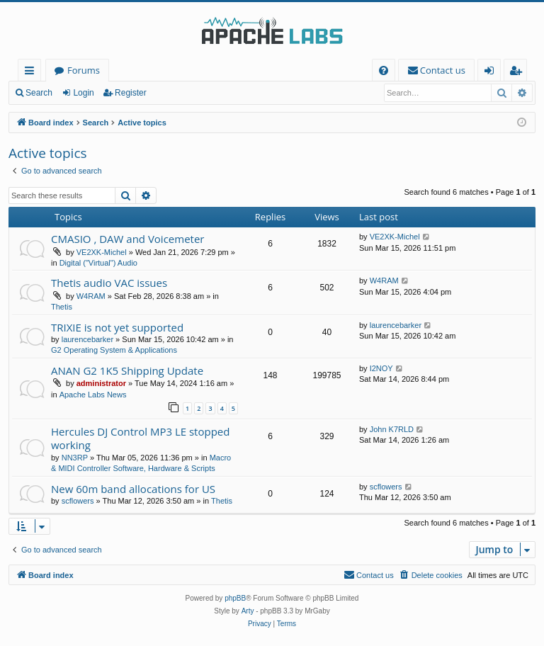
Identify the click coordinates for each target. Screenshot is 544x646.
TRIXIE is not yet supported (117, 327)
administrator (101, 383)
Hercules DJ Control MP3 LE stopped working (140, 438)
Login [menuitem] (492, 72)
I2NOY (381, 368)
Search (39, 93)
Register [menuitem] (518, 72)
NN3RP (75, 457)
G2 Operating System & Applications (114, 350)
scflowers (78, 501)
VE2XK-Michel (101, 252)
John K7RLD (392, 429)
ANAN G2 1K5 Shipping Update (127, 370)
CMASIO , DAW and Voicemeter (127, 239)
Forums (83, 70)
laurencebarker (87, 339)
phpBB (235, 598)
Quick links (32, 72)
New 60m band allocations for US (133, 489)
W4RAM (91, 296)
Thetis (61, 306)
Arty (248, 611)
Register (131, 93)
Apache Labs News (93, 394)
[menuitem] (384, 70)
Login (83, 93)
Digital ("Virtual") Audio (98, 263)
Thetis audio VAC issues (109, 283)
